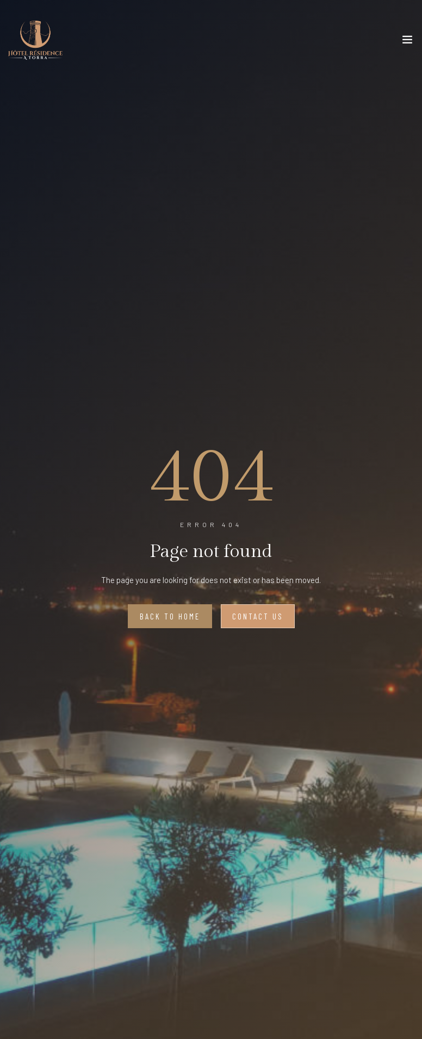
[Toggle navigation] (407, 42)
